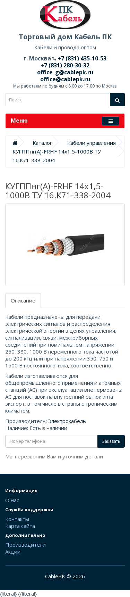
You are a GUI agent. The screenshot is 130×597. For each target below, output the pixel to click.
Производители (25, 544)
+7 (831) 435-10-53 (81, 58)
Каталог (42, 142)
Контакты (17, 518)
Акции (12, 551)
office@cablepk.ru (65, 79)
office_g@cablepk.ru (65, 72)
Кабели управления (91, 142)
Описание (23, 300)
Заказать (111, 441)
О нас (12, 500)
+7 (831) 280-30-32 (65, 65)
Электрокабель (67, 420)
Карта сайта (20, 525)
